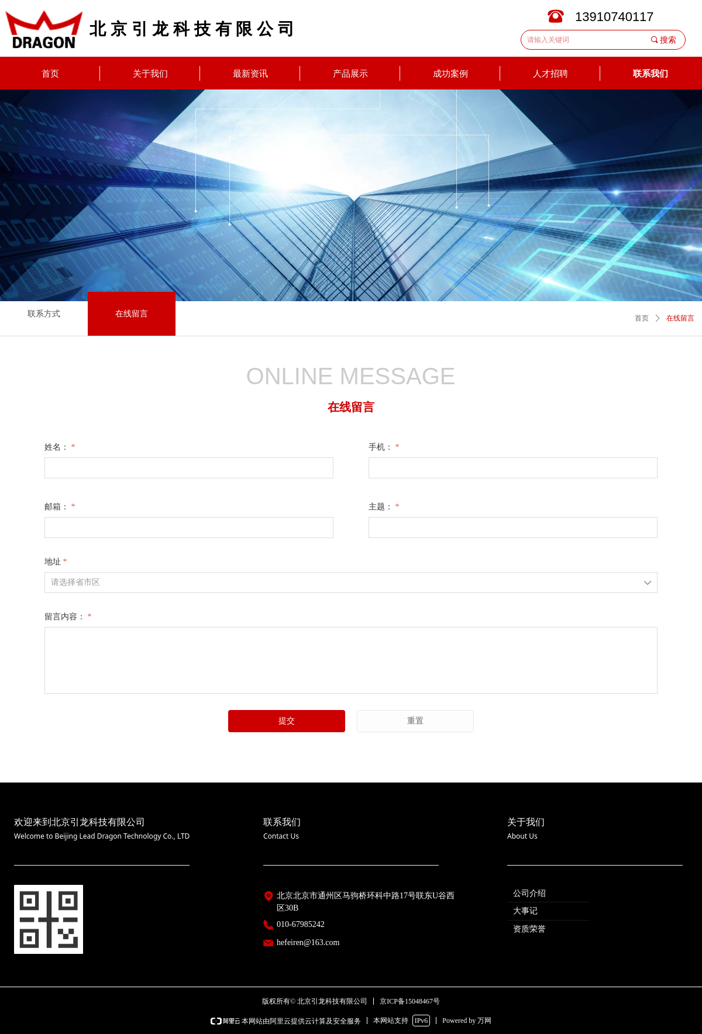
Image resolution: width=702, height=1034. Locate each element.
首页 (642, 318)
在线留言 (680, 318)
